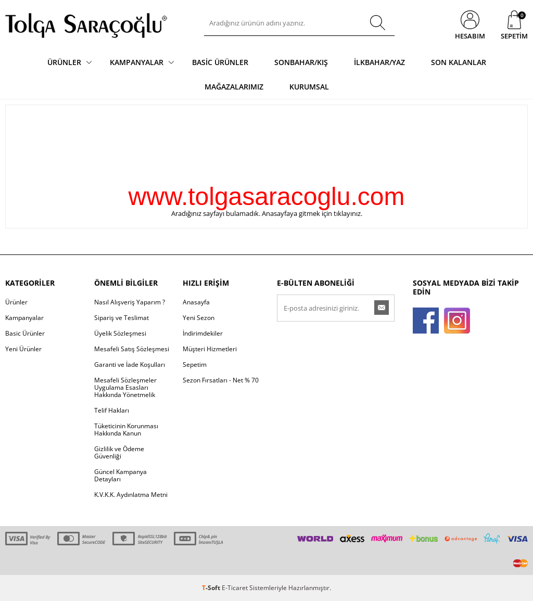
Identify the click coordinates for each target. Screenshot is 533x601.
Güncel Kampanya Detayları (120, 475)
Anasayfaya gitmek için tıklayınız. (312, 213)
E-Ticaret (235, 587)
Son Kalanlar (458, 62)
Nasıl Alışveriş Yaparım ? (129, 302)
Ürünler (64, 62)
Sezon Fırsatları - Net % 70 (221, 380)
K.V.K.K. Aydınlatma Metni (131, 494)
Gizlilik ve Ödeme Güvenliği (119, 452)
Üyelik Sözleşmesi (120, 333)
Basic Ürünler (220, 62)
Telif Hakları (111, 410)
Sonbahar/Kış (301, 62)
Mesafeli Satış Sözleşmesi (131, 348)
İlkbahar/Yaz (379, 62)
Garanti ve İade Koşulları (129, 364)
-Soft (212, 587)
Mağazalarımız (234, 87)
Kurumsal (309, 87)
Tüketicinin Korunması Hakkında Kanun (126, 429)
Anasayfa (196, 302)
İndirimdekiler (203, 333)
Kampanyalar (136, 62)
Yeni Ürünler (23, 348)
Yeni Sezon (198, 317)
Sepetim (195, 364)
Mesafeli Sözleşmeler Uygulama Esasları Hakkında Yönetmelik (125, 387)
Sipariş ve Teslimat (121, 317)
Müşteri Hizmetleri (210, 348)
